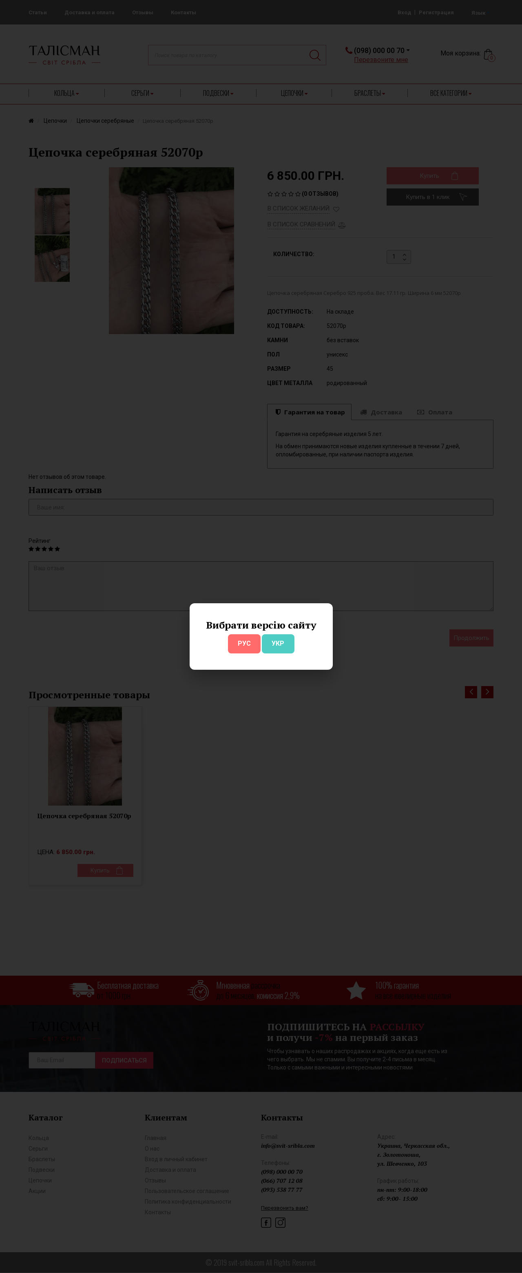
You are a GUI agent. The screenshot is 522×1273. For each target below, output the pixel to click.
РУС (244, 643)
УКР (278, 643)
